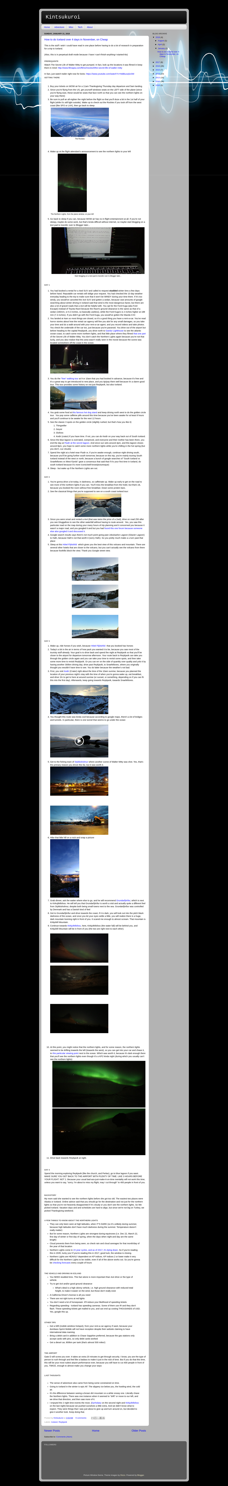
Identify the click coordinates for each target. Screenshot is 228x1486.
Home (47, 27)
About (90, 27)
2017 (158, 62)
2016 (158, 66)
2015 (158, 70)
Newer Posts (52, 1430)
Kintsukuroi (63, 17)
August (161, 41)
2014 (158, 74)
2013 (158, 77)
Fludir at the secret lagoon (76, 443)
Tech (80, 27)
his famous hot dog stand (85, 412)
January (161, 48)
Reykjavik (63, 1422)
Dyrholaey (96, 1403)
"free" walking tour (69, 378)
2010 (158, 85)
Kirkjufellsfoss (74, 926)
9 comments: (81, 1418)
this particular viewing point (66, 1053)
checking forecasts (62, 1263)
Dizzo (122, 1475)
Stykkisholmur (81, 762)
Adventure (59, 27)
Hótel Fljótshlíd (70, 544)
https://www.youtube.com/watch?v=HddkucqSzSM (110, 74)
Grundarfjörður (123, 900)
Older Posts (139, 1430)
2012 (158, 81)
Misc (71, 27)
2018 (158, 37)
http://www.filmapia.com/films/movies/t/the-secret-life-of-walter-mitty (90, 68)
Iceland (54, 1422)
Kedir (66, 671)
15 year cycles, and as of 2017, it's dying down (95, 1250)
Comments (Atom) (64, 1437)
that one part (139, 333)
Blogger (140, 1475)
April (160, 44)
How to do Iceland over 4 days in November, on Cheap (76, 39)
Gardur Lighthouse (115, 331)
